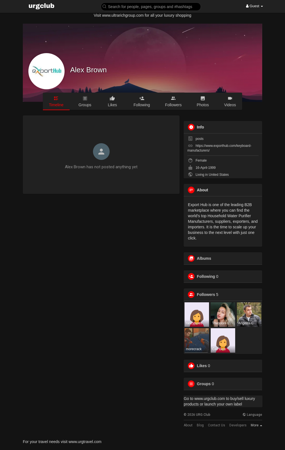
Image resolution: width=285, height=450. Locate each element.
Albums (204, 258)
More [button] (256, 425)
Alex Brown (88, 70)
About (188, 425)
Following (206, 276)
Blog (200, 425)
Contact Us (216, 425)
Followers (206, 294)
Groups (204, 384)
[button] (151, 6)
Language (252, 414)
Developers (238, 425)
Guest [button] (254, 6)
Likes (202, 366)
